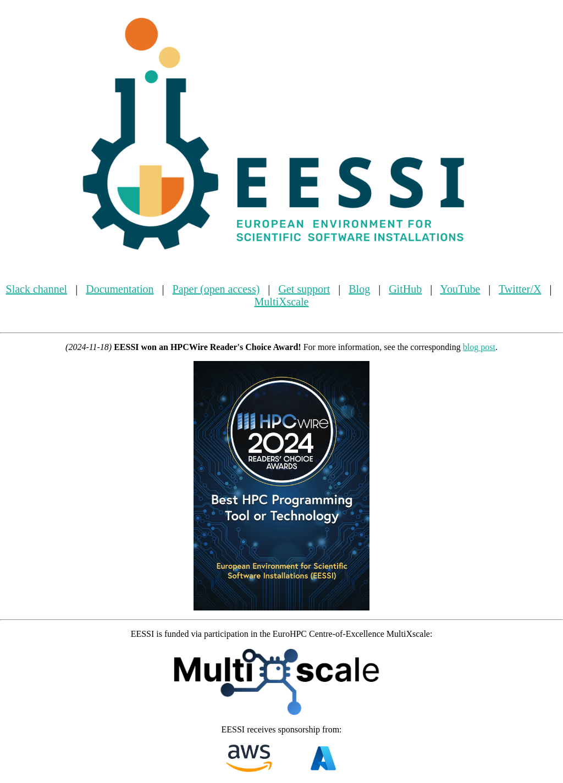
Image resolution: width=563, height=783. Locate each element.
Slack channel (37, 289)
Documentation (119, 289)
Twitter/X (520, 289)
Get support (304, 289)
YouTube (460, 289)
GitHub (405, 289)
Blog (359, 289)
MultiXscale (282, 302)
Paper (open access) (216, 289)
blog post (479, 347)
